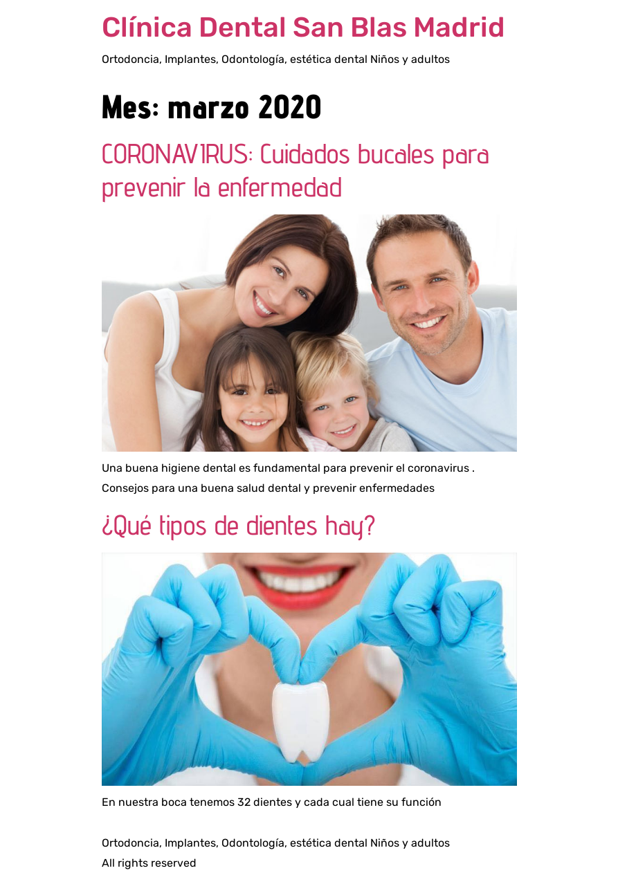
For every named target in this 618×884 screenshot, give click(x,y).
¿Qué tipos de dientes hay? (238, 524)
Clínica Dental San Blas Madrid (303, 27)
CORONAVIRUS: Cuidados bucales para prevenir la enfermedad (295, 170)
